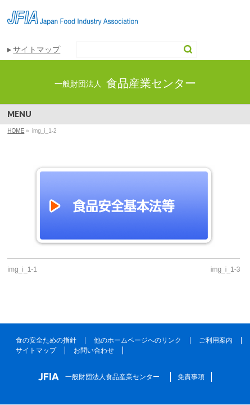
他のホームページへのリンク (137, 340)
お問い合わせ (94, 350)
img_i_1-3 (225, 269)
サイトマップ (36, 49)
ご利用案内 (216, 340)
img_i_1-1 (22, 269)
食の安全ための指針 (46, 340)
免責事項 (191, 377)
